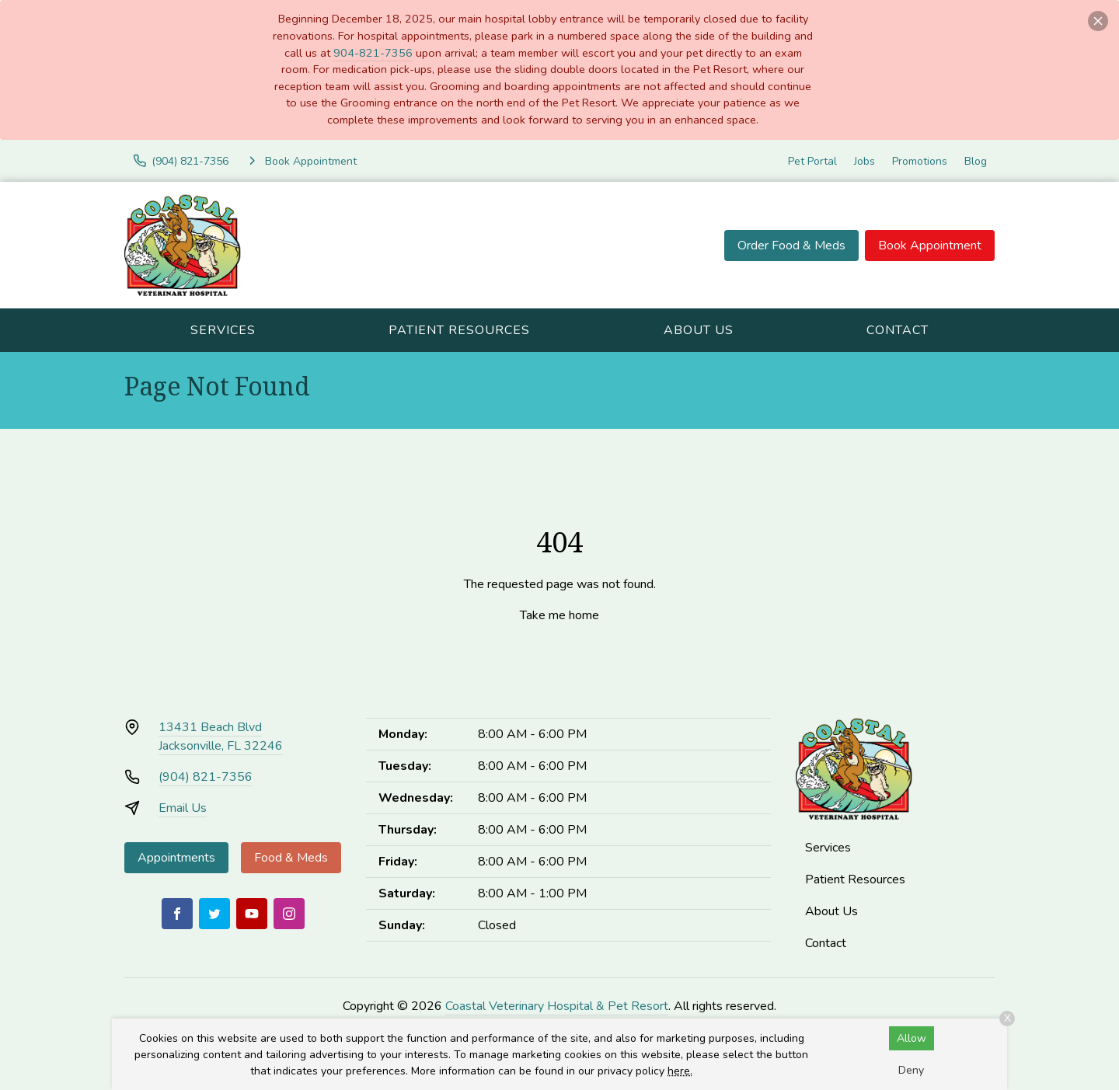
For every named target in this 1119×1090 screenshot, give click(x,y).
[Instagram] (289, 913)
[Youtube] (251, 913)
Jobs (864, 161)
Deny (911, 1070)
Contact (897, 330)
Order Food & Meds (791, 245)
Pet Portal (812, 161)
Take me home (559, 615)
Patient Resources (459, 330)
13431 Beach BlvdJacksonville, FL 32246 (221, 736)
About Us (699, 330)
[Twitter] (214, 913)
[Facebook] (177, 913)
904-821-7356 (373, 53)
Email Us (183, 808)
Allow (911, 1038)
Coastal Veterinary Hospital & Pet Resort (556, 1006)
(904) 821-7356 (206, 776)
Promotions (919, 161)
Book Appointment (929, 245)
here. (680, 1071)
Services (223, 330)
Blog (975, 161)
